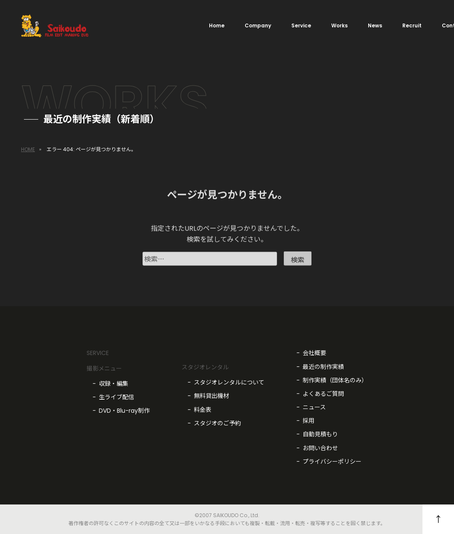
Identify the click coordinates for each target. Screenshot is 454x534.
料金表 (202, 410)
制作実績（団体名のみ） (335, 380)
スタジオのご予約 (217, 423)
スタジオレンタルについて (229, 382)
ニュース (314, 407)
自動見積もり (320, 434)
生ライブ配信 (116, 397)
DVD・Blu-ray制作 (124, 410)
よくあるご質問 (323, 394)
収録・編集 (113, 383)
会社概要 (314, 353)
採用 (308, 421)
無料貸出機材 (211, 396)
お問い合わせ (320, 448)
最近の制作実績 (323, 367)
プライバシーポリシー (332, 461)
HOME (28, 149)
